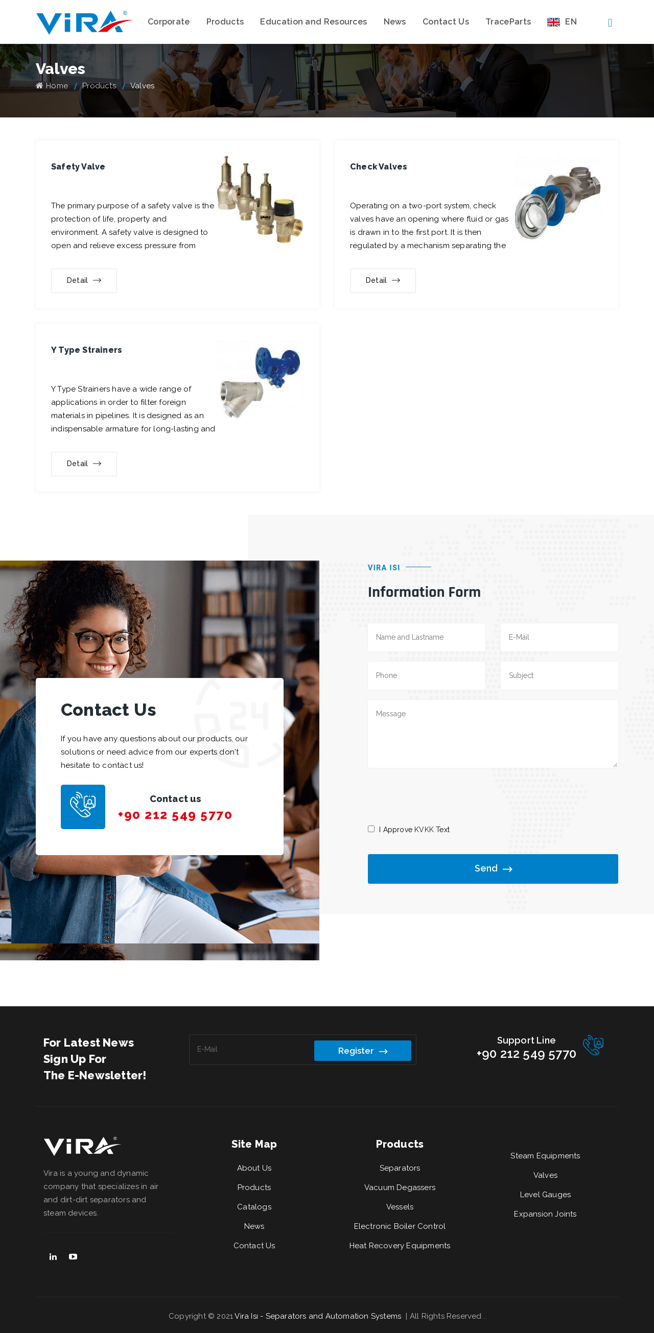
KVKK (424, 830)
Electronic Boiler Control (400, 1226)
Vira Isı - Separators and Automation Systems (319, 1316)
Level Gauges (545, 1194)
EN (562, 22)
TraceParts (508, 22)
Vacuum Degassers (399, 1187)
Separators (400, 1168)
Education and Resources (313, 22)
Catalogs (254, 1206)
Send (493, 868)
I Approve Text (414, 830)
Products (225, 22)
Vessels (399, 1206)
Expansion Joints (545, 1214)
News (395, 22)
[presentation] (445, 795)
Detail (84, 280)
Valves (545, 1175)
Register (362, 1050)
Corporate (169, 22)
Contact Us (446, 22)
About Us (254, 1168)
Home (52, 85)
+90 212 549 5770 (175, 814)
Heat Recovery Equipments (400, 1245)
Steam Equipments (545, 1155)
